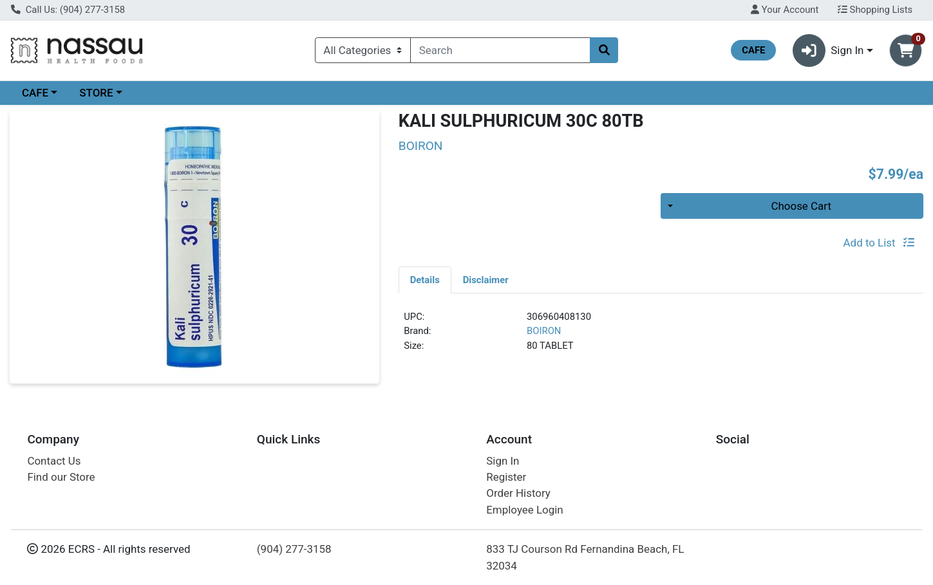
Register (506, 476)
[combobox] (500, 50)
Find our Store (61, 476)
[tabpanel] (661, 337)
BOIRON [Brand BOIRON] (544, 331)
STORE (96, 92)
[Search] (500, 50)
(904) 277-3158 (294, 549)
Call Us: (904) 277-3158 (68, 9)
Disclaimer (486, 280)
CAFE (35, 92)
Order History (518, 493)
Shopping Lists (875, 9)
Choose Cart (801, 206)
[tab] (425, 279)
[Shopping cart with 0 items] (905, 50)
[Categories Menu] (363, 50)
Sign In (502, 460)
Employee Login (524, 509)
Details (425, 280)
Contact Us (53, 460)
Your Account (784, 9)
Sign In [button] (828, 50)
